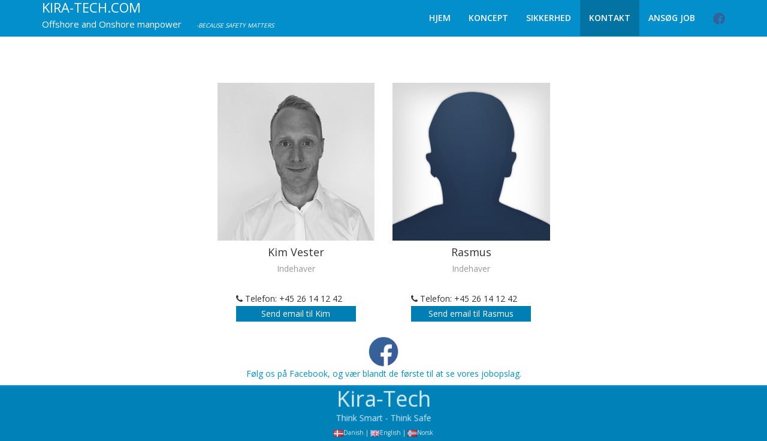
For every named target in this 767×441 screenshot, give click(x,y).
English (390, 434)
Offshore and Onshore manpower (112, 24)
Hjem (440, 17)
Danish (353, 434)
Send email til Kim (295, 313)
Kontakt (609, 17)
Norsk (425, 434)
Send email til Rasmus (471, 313)
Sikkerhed (548, 17)
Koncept (488, 17)
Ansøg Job (671, 17)
